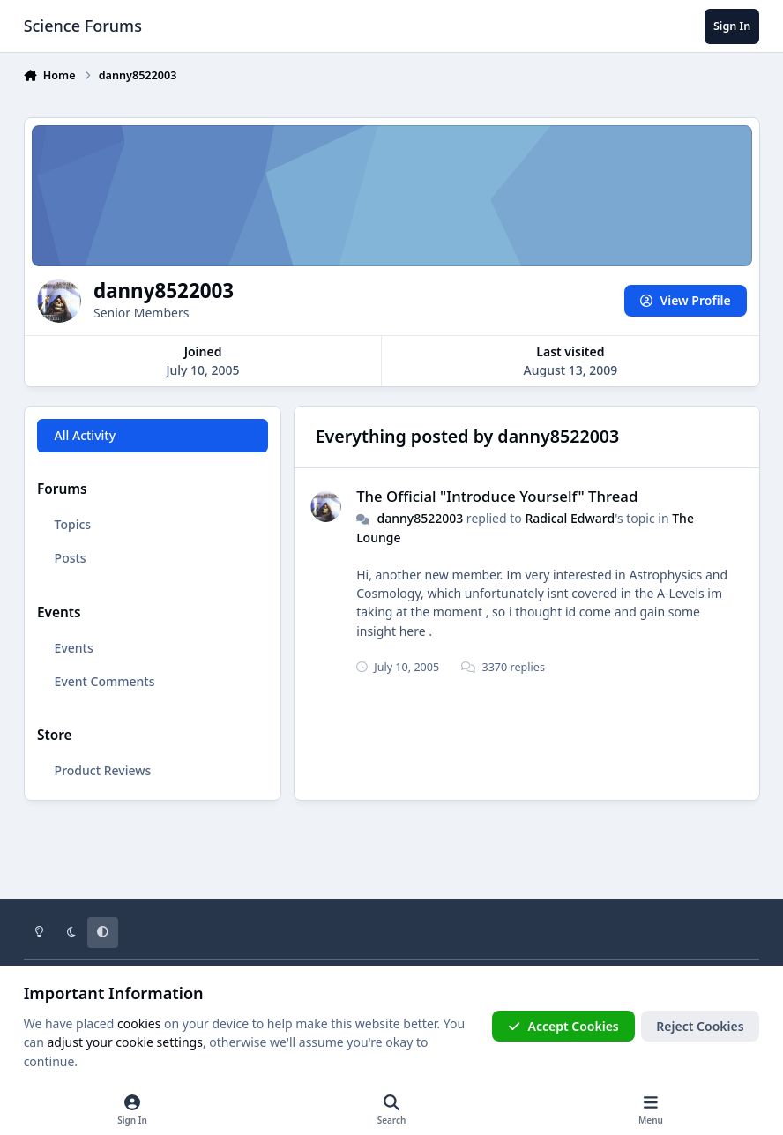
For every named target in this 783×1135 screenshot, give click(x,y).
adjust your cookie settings (125, 1042)
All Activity (84, 435)
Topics (72, 524)
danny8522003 (420, 518)
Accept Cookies (563, 1026)
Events (73, 647)
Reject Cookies (699, 1026)
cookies (138, 1023)
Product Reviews (102, 770)
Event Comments (104, 681)
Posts (70, 557)
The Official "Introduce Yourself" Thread (497, 496)
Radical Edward (570, 518)
